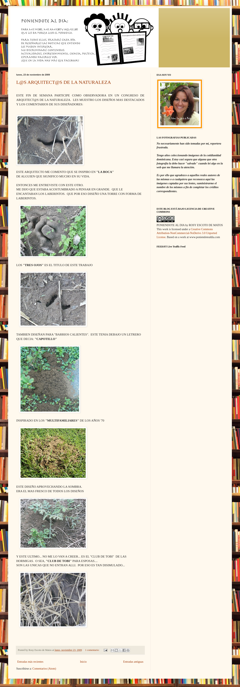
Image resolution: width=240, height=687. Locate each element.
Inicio (83, 661)
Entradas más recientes (30, 661)
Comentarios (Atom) (44, 668)
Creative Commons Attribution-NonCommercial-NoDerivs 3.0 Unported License (187, 233)
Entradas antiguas (133, 661)
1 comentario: (92, 650)
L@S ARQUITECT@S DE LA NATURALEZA (63, 82)
